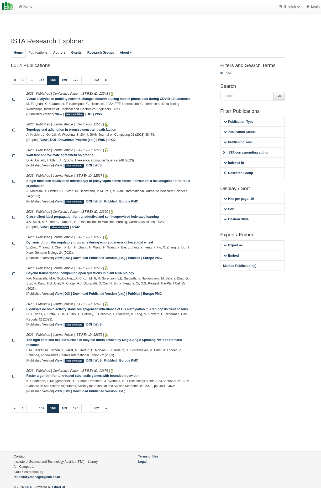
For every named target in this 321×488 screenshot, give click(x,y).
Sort (229, 209)
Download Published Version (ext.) (99, 258)
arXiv (111, 140)
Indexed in (234, 163)
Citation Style (236, 219)
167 (41, 80)
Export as (233, 245)
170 (75, 80)
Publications (37, 52)
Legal (142, 462)
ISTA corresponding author (246, 152)
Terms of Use (148, 456)
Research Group (238, 173)
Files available (74, 114)
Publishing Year (238, 142)
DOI (89, 114)
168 (54, 79)
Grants (76, 52)
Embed (231, 255)
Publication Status (240, 132)
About (125, 52)
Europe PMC (128, 201)
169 (64, 80)
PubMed (110, 201)
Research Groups (100, 52)
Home (25, 6)
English (290, 6)
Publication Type (239, 122)
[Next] (106, 80)
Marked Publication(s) (239, 266)
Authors (59, 52)
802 (96, 80)
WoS (98, 114)
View (58, 114)
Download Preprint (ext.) (77, 140)
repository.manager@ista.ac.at (37, 477)
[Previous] (15, 80)
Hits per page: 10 (239, 199)
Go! (279, 96)
